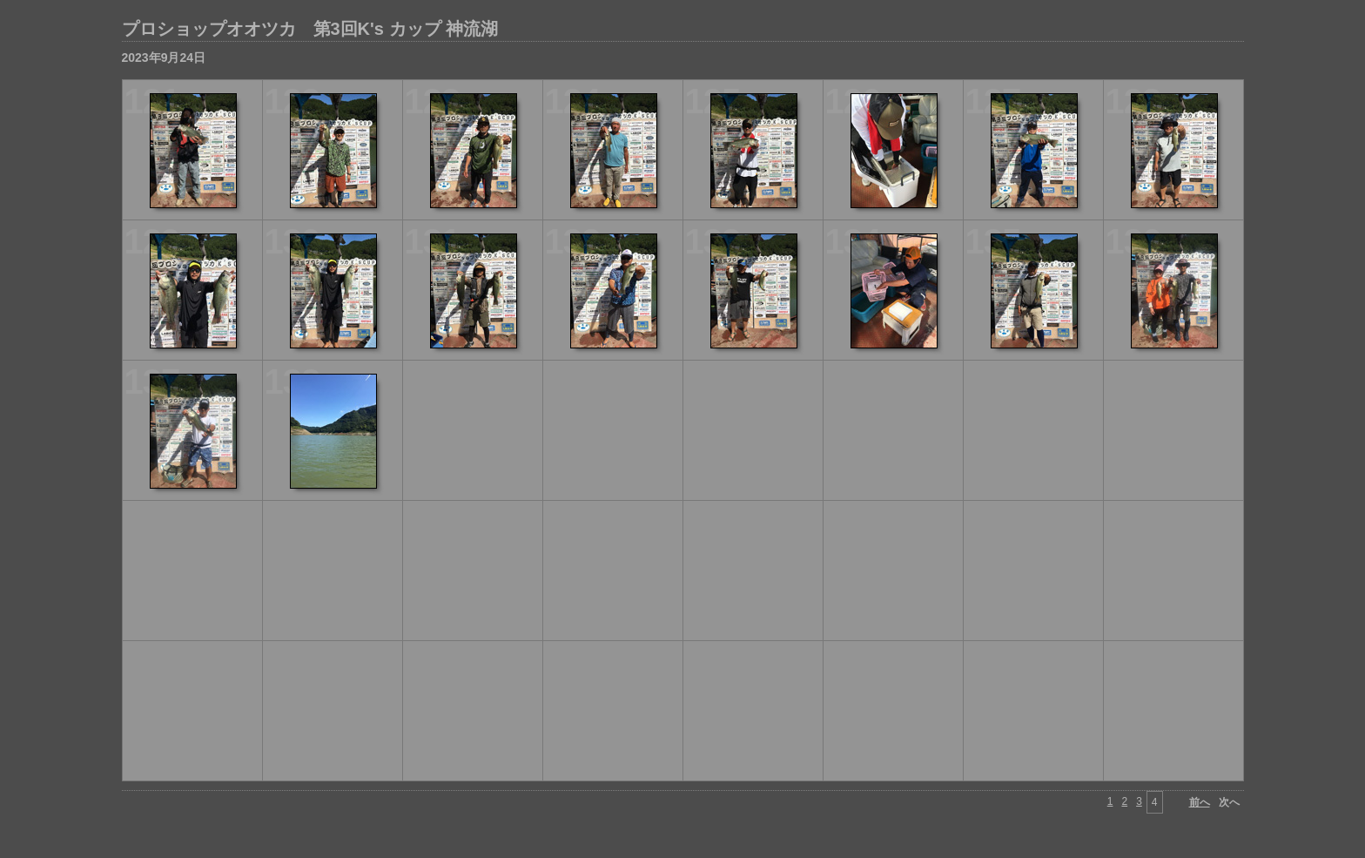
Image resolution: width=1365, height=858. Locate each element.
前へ (1199, 802)
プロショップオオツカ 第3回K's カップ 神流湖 (310, 28)
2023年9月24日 (164, 57)
